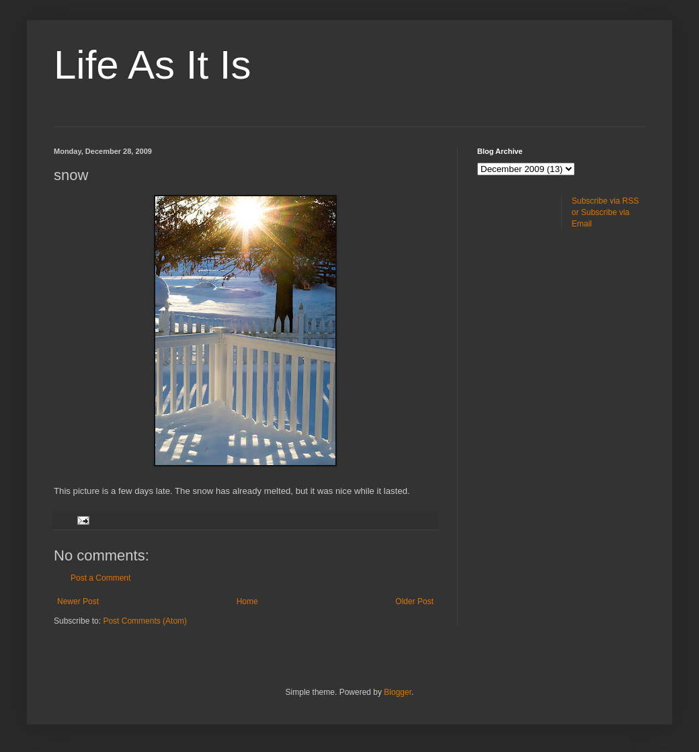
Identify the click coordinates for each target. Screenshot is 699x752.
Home (247, 601)
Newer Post (78, 601)
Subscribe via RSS (605, 201)
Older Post (414, 601)
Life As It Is (152, 64)
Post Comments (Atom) (145, 621)
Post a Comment (100, 578)
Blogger (397, 692)
